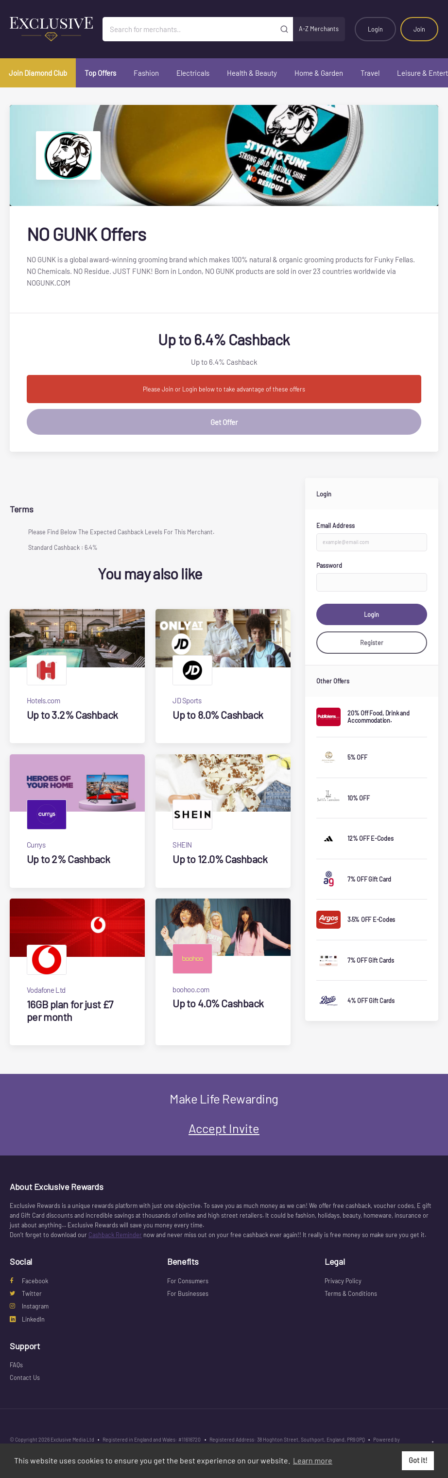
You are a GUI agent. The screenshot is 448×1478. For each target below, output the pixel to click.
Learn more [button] (312, 1460)
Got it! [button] (418, 1460)
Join (419, 29)
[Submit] (284, 29)
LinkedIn (27, 1319)
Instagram (29, 1306)
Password (329, 565)
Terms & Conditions (351, 1293)
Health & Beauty (252, 72)
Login (375, 29)
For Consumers (187, 1281)
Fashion (146, 72)
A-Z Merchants (319, 29)
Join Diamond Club (38, 72)
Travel (370, 72)
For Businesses (187, 1293)
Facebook (29, 1281)
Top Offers (100, 72)
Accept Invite (224, 1128)
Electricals (192, 72)
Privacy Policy (343, 1281)
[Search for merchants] (189, 29)
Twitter (26, 1293)
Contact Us (25, 1377)
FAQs (16, 1365)
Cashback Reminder (115, 1235)
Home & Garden (318, 72)
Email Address (335, 525)
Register (371, 642)
